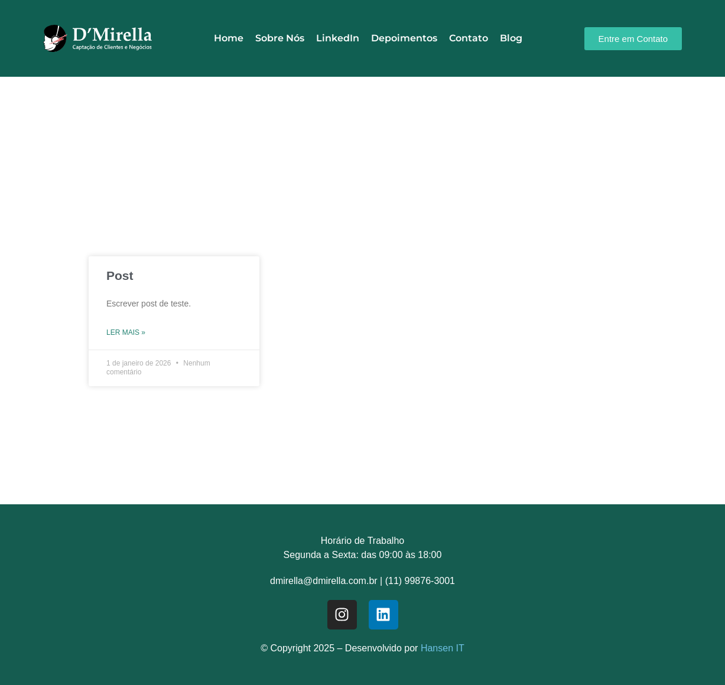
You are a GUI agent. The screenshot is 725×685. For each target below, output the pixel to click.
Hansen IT (442, 648)
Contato (468, 38)
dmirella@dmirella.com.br (324, 581)
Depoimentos (404, 38)
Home (228, 38)
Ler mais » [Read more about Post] (125, 332)
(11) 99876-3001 (420, 581)
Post (120, 275)
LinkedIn (337, 38)
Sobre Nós (279, 38)
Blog (511, 38)
